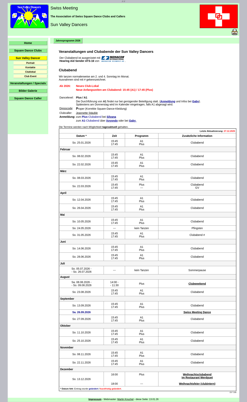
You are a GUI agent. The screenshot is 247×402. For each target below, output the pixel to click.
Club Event (30, 76)
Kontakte (30, 67)
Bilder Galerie (28, 90)
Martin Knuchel (125, 399)
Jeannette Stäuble (87, 112)
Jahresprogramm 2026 (68, 40)
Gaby (195, 101)
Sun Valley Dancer (28, 58)
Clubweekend (197, 283)
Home (28, 43)
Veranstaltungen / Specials (28, 83)
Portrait (30, 63)
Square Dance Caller (28, 98)
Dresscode (65, 108)
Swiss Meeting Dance (197, 312)
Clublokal (30, 72)
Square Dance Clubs (28, 50)
